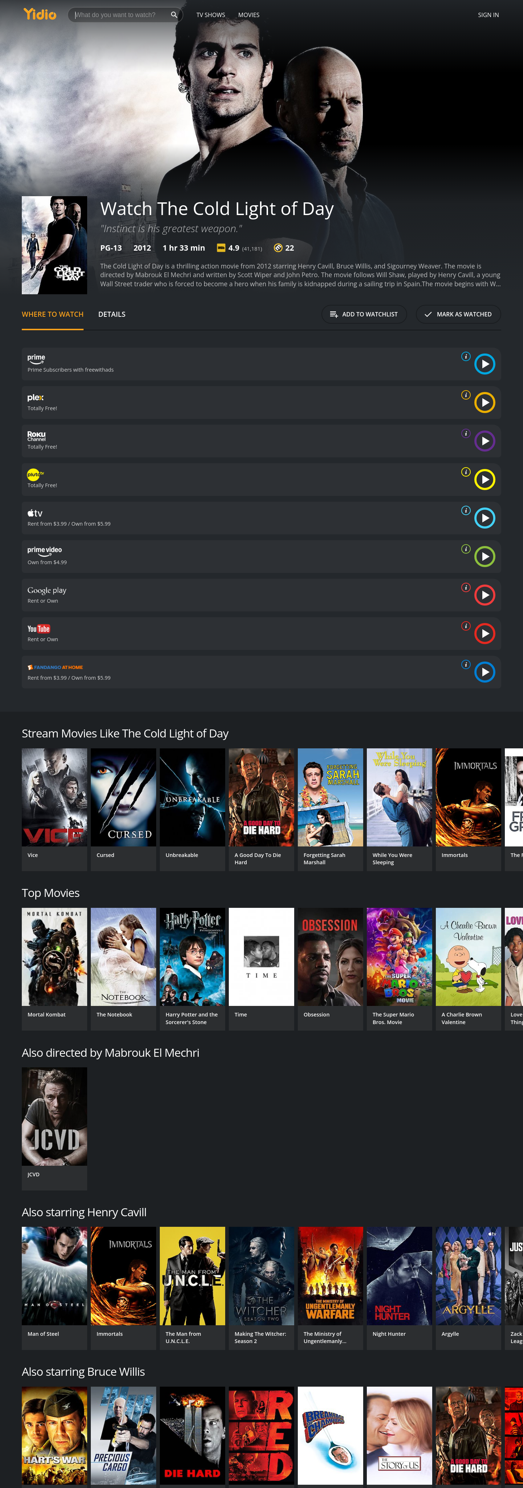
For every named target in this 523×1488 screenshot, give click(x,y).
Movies (249, 15)
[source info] (464, 356)
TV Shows (210, 15)
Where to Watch (53, 314)
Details (111, 314)
